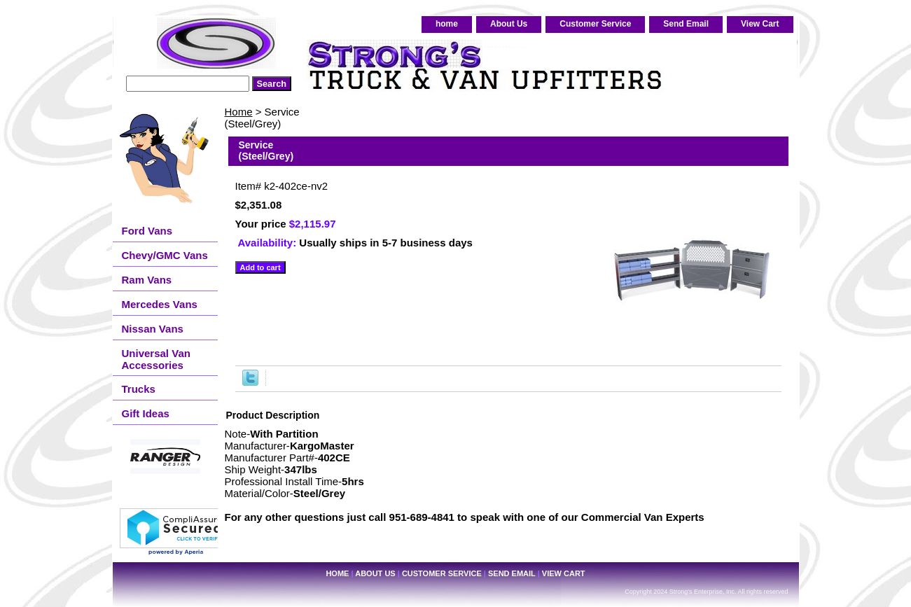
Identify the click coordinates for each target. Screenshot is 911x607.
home (447, 24)
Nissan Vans (152, 329)
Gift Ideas (145, 413)
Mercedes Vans (159, 304)
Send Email (686, 24)
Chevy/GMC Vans (165, 255)
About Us (508, 24)
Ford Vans (147, 231)
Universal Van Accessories (156, 359)
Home (239, 112)
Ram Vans (147, 280)
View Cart (760, 24)
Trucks (138, 389)
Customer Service (595, 24)
